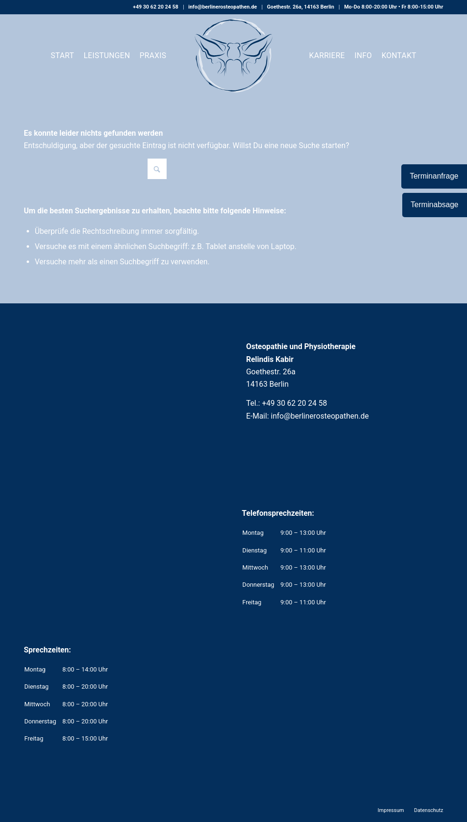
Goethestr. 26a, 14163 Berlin (300, 7)
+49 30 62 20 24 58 (155, 7)
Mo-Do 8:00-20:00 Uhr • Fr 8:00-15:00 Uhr (393, 7)
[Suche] (95, 169)
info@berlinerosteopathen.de (223, 7)
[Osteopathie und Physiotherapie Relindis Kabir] (233, 55)
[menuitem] (155, 7)
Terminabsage (435, 204)
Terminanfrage (434, 176)
